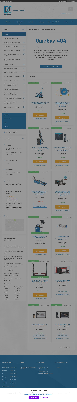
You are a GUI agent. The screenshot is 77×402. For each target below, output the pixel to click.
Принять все (34, 397)
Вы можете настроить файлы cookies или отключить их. (38, 394)
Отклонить (45, 397)
